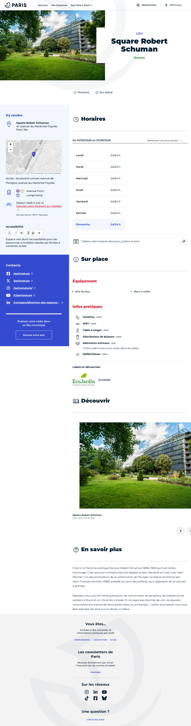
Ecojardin (92, 379)
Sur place (104, 92)
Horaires (81, 92)
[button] (34, 154)
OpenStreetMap (49, 173)
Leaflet (33, 173)
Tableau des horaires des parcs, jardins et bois (110, 241)
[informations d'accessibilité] (24, 233)
